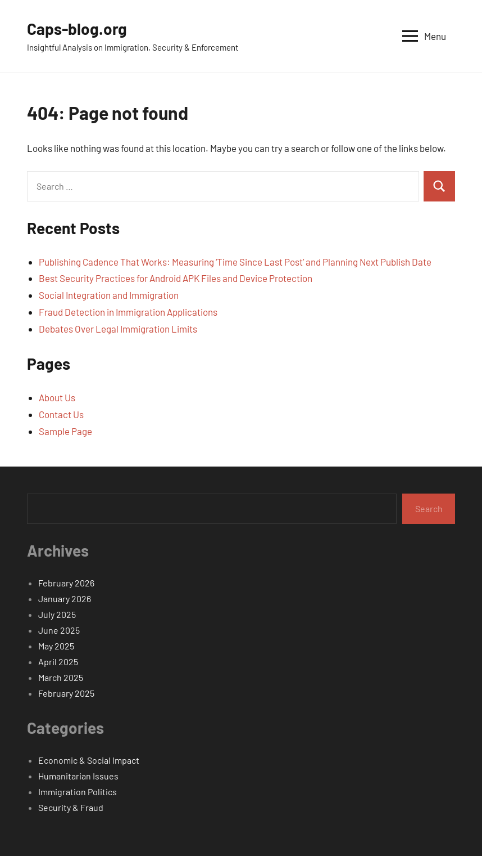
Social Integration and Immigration (109, 295)
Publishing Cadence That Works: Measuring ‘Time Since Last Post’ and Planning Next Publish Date (235, 261)
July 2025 (57, 614)
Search (429, 508)
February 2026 (66, 582)
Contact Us (61, 414)
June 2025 (59, 630)
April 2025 (58, 661)
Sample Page (65, 431)
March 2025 (60, 677)
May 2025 (56, 645)
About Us (57, 397)
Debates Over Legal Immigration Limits (118, 328)
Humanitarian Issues (78, 775)
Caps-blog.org (77, 28)
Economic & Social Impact (88, 760)
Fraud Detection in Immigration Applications (128, 311)
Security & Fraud (70, 807)
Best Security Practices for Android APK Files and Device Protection (175, 278)
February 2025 (66, 693)
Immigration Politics (77, 791)
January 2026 (64, 598)
